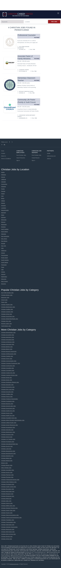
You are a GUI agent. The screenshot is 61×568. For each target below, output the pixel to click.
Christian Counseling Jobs (7, 370)
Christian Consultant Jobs (7, 368)
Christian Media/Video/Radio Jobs (9, 318)
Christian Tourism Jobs (6, 512)
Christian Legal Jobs (6, 448)
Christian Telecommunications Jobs (10, 515)
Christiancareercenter (14, 564)
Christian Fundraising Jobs (7, 401)
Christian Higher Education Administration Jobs (12, 420)
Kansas (3, 203)
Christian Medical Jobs (6, 460)
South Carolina (5, 260)
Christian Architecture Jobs (7, 342)
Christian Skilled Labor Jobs (8, 505)
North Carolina (4, 229)
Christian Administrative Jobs (8, 332)
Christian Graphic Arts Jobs (8, 410)
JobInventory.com (51, 156)
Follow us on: (4, 142)
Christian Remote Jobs (6, 536)
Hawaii (3, 193)
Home (2, 151)
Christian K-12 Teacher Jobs (8, 439)
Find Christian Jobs (36, 155)
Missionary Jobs (5, 297)
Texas (2, 267)
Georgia (3, 191)
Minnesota (3, 219)
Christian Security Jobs (7, 446)
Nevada (3, 243)
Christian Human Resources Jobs (9, 425)
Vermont (3, 274)
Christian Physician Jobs (7, 477)
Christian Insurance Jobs (7, 434)
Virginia (3, 272)
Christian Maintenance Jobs (8, 307)
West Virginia (4, 281)
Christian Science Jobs (6, 503)
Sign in (18, 160)
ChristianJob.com (29, 552)
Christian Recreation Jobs (7, 489)
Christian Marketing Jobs (7, 456)
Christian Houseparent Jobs (8, 427)
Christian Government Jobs (8, 408)
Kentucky (3, 205)
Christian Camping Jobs (7, 311)
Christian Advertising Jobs (7, 337)
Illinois (2, 198)
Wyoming (3, 283)
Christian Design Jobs (6, 380)
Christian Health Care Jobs (7, 415)
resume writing (52, 554)
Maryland (3, 212)
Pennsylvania (4, 255)
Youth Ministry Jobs (6, 326)
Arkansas (3, 174)
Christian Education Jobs (7, 384)
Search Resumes (20, 157)
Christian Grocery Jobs (6, 413)
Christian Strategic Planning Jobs (9, 508)
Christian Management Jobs (8, 451)
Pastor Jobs (4, 302)
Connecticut (4, 184)
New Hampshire (5, 236)
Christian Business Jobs (7, 403)
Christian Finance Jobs (6, 396)
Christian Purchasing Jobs (7, 441)
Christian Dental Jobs (6, 377)
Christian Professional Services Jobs (10, 479)
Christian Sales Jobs (6, 501)
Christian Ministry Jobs (6, 295)
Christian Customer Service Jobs (9, 375)
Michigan (3, 217)
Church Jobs (4, 299)
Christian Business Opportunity (8, 351)
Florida (3, 189)
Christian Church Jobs (6, 358)
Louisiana (3, 208)
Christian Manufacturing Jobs (8, 453)
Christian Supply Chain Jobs (8, 510)
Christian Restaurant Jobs (7, 496)
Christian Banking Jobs (7, 346)
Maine (2, 215)
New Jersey (4, 238)
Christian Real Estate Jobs (7, 491)
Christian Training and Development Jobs (11, 517)
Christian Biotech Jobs (6, 349)
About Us (3, 156)
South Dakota (4, 262)
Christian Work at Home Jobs (8, 534)
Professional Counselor (27, 35)
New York (3, 245)
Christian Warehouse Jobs (7, 529)
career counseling (35, 554)
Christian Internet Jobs (6, 437)
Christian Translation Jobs (7, 520)
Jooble (48, 153)
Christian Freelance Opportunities (9, 399)
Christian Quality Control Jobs (8, 486)
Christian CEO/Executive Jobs (8, 353)
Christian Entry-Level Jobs (7, 389)
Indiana (3, 200)
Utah (2, 269)
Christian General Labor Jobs (8, 406)
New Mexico (4, 241)
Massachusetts (5, 210)
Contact (3, 153)
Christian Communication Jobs (8, 361)
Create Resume (35, 157)
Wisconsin (3, 279)
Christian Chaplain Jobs (7, 356)
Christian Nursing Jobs (6, 472)
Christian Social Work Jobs (7, 316)
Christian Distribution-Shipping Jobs (10, 382)
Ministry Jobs (4, 463)
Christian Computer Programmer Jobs (10, 363)
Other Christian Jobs (6, 467)
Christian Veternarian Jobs (7, 524)
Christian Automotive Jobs (7, 344)
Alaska (3, 172)
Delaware (3, 186)
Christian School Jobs (6, 314)
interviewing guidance (18, 555)
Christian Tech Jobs (6, 321)
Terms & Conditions (6, 158)
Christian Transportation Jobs (8, 522)
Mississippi (4, 224)
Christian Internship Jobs (7, 429)
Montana (3, 227)
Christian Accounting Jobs (7, 335)
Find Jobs (54, 21)
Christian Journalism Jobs (7, 470)
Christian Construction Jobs (8, 365)
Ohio (2, 248)
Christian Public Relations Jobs (9, 482)
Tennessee (4, 264)
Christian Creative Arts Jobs (8, 372)
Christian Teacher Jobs (6, 304)
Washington (4, 276)
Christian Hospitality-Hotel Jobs (9, 418)
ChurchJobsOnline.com (40, 552)
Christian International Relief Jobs (9, 444)
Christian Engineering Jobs (7, 387)
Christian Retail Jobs (6, 498)
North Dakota (4, 231)
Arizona (3, 177)
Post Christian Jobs (21, 155)
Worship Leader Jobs (6, 323)
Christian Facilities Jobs (7, 309)
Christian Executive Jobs (7, 391)
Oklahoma (3, 250)
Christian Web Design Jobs (8, 531)
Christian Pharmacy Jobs (7, 474)
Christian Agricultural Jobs (7, 339)
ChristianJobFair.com (54, 552)
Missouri (3, 222)
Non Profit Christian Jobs (7, 292)
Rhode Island (4, 257)
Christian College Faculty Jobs (8, 422)
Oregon (3, 253)
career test (45, 554)
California (3, 179)
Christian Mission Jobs (6, 465)
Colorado (3, 181)
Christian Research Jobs (7, 493)
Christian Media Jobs (6, 458)
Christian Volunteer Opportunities (9, 527)
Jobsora (49, 158)
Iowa (2, 196)
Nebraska (3, 234)
